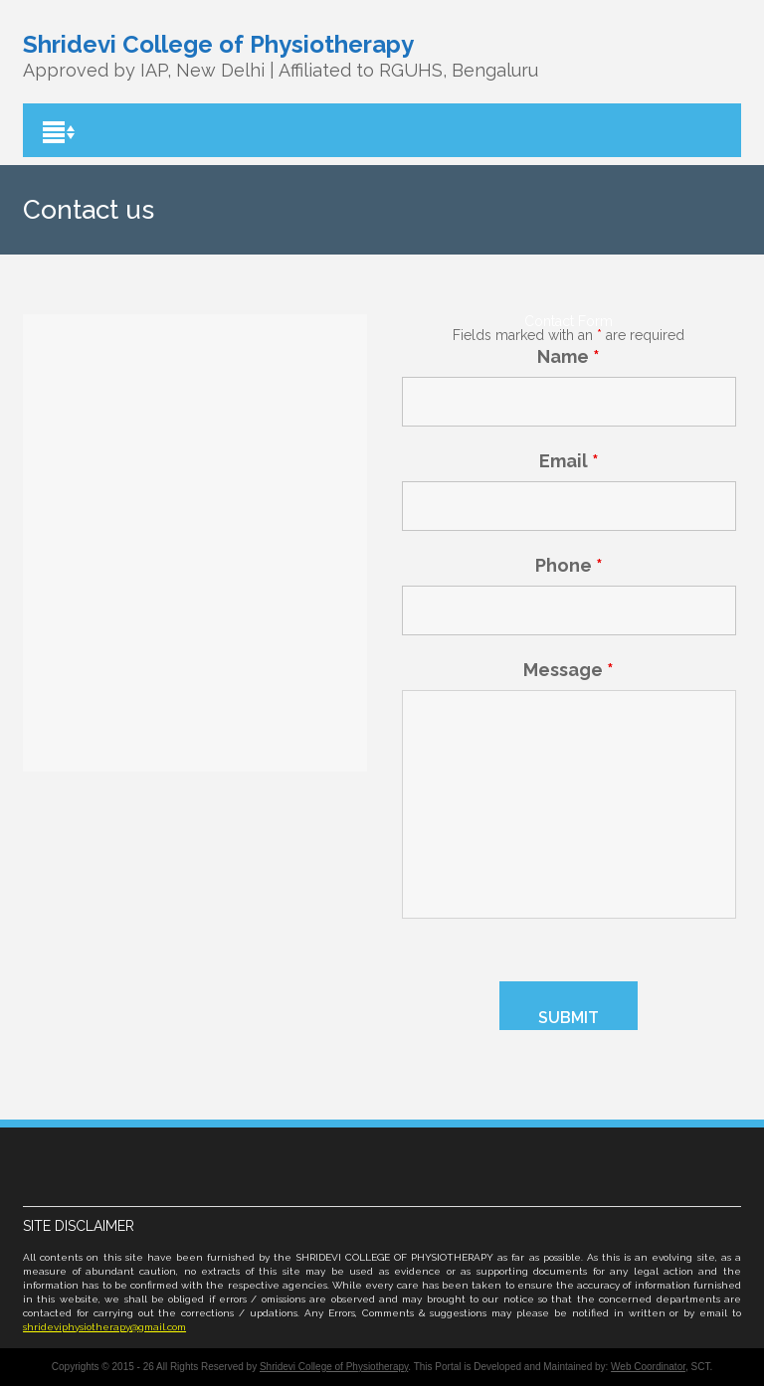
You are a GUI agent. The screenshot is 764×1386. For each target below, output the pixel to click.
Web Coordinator (648, 1366)
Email (569, 460)
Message (568, 669)
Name (568, 356)
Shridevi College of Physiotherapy (334, 1366)
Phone (569, 565)
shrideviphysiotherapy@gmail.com (104, 1326)
